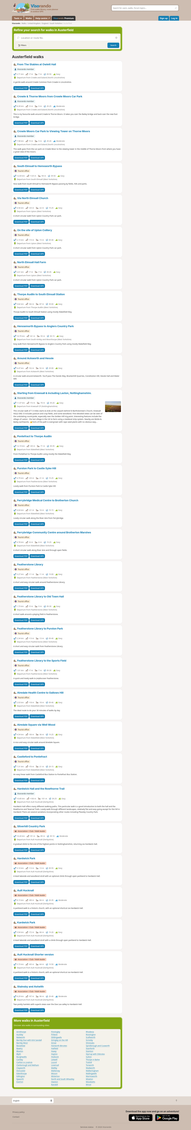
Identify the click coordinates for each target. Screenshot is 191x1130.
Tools (18, 18)
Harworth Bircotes (59, 1045)
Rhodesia (90, 1032)
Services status (86, 1127)
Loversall (55, 1065)
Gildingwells (56, 1037)
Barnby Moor (22, 1043)
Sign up (164, 18)
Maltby (54, 1068)
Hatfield (54, 1048)
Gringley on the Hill (59, 1040)
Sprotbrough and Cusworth (98, 1045)
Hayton (54, 1054)
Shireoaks (90, 1043)
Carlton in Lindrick (24, 1062)
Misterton (55, 1076)
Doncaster (20, 1070)
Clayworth (20, 1068)
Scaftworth (90, 1037)
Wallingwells (91, 1073)
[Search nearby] (116, 38)
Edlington (20, 1076)
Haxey (54, 1051)
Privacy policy (19, 1112)
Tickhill (89, 1062)
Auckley (19, 1034)
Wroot (88, 1084)
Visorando (16, 23)
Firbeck (54, 1034)
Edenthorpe (21, 1073)
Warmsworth (91, 1076)
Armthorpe (21, 1032)
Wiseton (89, 1079)
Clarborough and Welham (27, 1065)
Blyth (18, 1054)
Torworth (90, 1065)
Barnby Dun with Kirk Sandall (29, 1040)
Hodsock (55, 1057)
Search (113, 45)
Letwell (54, 1059)
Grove (53, 1043)
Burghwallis (21, 1057)
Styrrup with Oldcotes (95, 1054)
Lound (54, 1062)
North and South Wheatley (62, 1079)
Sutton (89, 1057)
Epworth (20, 1079)
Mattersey (55, 1070)
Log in (174, 18)
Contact (16, 1117)
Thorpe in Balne (93, 1059)
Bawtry (19, 1048)
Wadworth (90, 1068)
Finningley (55, 1032)
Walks (29, 18)
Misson (54, 1073)
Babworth (20, 1037)
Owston (54, 1082)
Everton (19, 1082)
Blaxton (19, 1051)
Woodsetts (90, 1082)
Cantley (19, 1059)
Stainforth (90, 1048)
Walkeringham (92, 1070)
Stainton (89, 1051)
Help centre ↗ (42, 18)
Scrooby (89, 1040)
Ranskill (54, 1084)
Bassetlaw (20, 1045)
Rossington (91, 1034)
